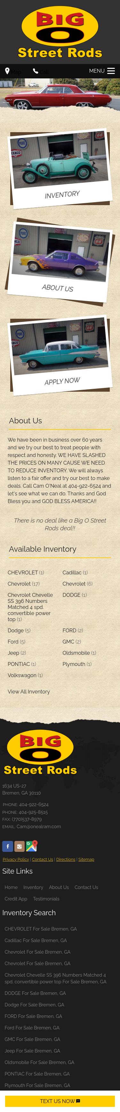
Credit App (15, 898)
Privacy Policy (16, 859)
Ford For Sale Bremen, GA (32, 1027)
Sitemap (86, 859)
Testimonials (46, 898)
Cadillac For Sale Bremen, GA (35, 940)
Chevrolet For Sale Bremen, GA (37, 952)
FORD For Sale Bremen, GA (33, 1016)
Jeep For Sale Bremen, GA (32, 1050)
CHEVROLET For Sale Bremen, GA (40, 929)
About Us (59, 887)
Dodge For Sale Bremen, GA (34, 1004)
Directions (66, 859)
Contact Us (42, 859)
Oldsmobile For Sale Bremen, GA (39, 1062)
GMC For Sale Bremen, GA (32, 1039)
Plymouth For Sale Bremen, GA (37, 1085)
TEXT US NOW (60, 1101)
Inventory (33, 887)
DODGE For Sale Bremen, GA (35, 993)
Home (11, 887)
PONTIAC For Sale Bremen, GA (37, 1073)
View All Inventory (29, 692)
